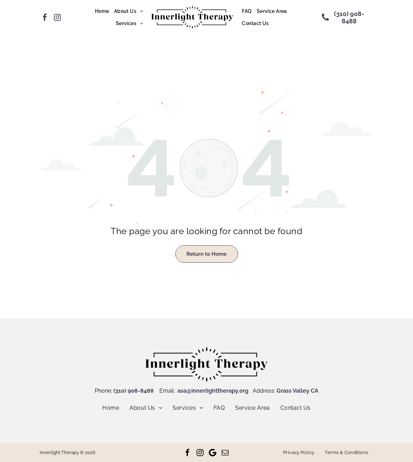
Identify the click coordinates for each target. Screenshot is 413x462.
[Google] (212, 452)
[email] (225, 452)
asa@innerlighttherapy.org (212, 390)
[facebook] (45, 17)
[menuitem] (102, 11)
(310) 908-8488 (133, 390)
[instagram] (57, 17)
